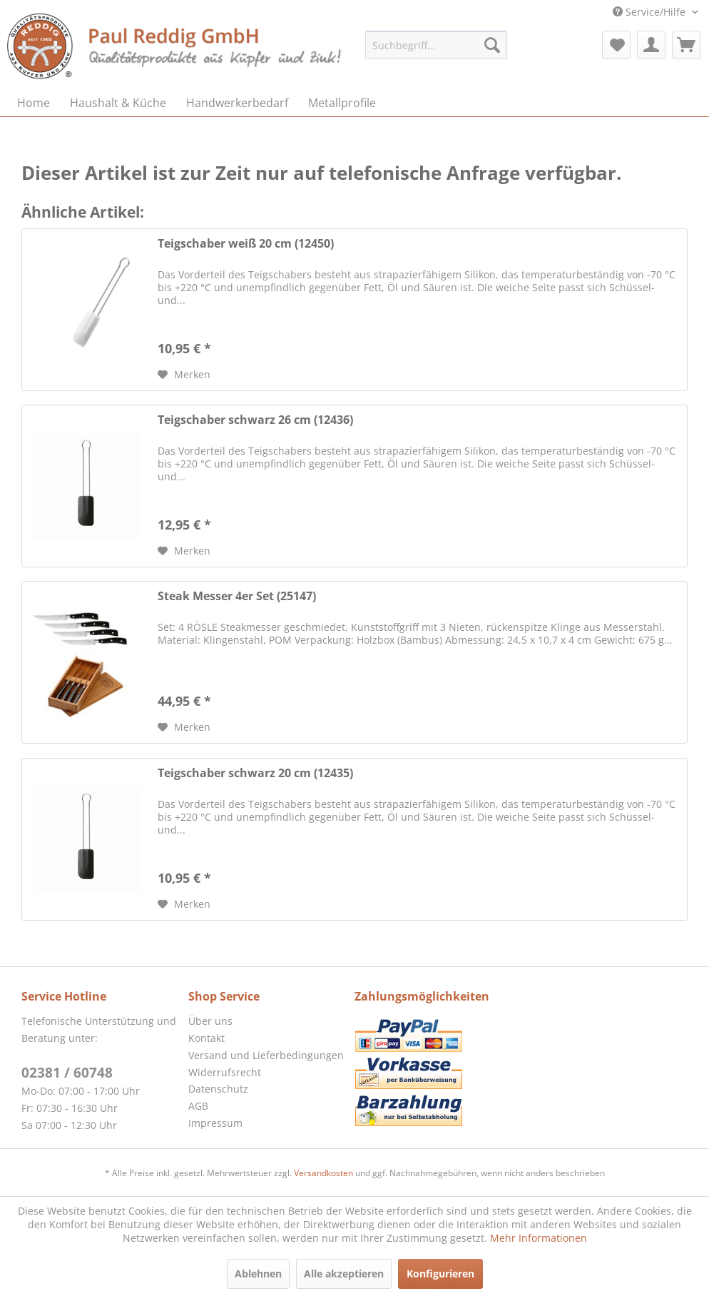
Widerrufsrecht (224, 1072)
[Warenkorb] (686, 45)
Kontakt (206, 1038)
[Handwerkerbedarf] (237, 102)
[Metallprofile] (342, 102)
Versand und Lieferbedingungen (266, 1055)
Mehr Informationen (538, 1238)
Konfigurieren (440, 1273)
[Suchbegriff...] (436, 45)
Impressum (215, 1123)
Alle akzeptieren (344, 1273)
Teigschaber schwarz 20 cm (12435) (255, 773)
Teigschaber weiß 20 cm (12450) (246, 243)
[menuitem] (436, 45)
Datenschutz (218, 1088)
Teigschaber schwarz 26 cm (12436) (255, 419)
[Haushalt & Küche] (118, 102)
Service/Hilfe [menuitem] (650, 12)
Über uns (210, 1021)
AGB (198, 1106)
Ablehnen (258, 1273)
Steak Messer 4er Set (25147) (237, 596)
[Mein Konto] (651, 45)
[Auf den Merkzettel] (184, 374)
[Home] (33, 102)
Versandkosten (323, 1173)
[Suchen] (492, 45)
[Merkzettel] (616, 45)
